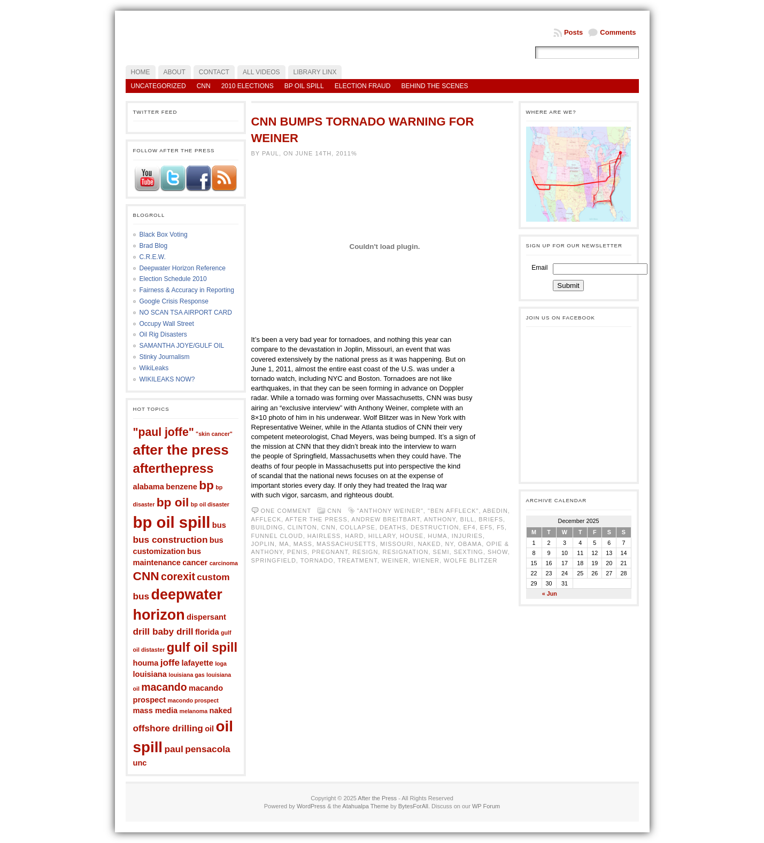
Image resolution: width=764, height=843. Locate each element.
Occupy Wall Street (167, 323)
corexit (178, 576)
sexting (468, 552)
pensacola (207, 749)
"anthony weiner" (390, 511)
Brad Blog (154, 245)
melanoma (194, 711)
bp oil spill (172, 522)
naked (221, 710)
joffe (170, 662)
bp (206, 485)
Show (498, 552)
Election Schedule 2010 (173, 279)
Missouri (396, 544)
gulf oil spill (202, 647)
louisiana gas (186, 675)
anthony (440, 519)
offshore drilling (168, 728)
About (175, 72)
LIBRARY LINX (315, 72)
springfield (273, 560)
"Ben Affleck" (453, 511)
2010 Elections (247, 86)
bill (467, 519)
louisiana (150, 674)
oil (209, 728)
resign (365, 552)
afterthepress (173, 468)
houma (146, 663)
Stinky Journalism (165, 357)
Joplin (263, 544)
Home (140, 72)
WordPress (311, 806)
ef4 (470, 527)
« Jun (549, 593)
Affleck (266, 519)
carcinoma (224, 563)
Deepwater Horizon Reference (183, 268)
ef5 (486, 527)
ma (284, 544)
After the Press (377, 798)
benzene (181, 486)
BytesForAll (413, 806)
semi (441, 552)
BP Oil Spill (304, 86)
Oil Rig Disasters (163, 334)
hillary (382, 536)
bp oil (173, 502)
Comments (618, 32)
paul (173, 749)
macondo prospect (193, 700)
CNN (204, 86)
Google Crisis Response (174, 301)
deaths (393, 527)
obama (470, 544)
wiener (426, 560)
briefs (491, 519)
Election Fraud (363, 86)
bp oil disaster (210, 504)
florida (207, 632)
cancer (194, 562)
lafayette (197, 663)
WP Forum (486, 806)
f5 (501, 527)
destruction (435, 527)
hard (354, 536)
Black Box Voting (164, 234)
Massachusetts (346, 544)
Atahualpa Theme (365, 806)
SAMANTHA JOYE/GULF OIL (182, 345)
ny (449, 544)
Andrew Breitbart (385, 519)
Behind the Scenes (434, 86)
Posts (573, 32)
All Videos (261, 72)
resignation (405, 552)
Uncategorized (158, 86)
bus (219, 525)
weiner (395, 560)
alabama (148, 486)
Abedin (495, 511)
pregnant (330, 552)
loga (221, 663)
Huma (437, 536)
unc (140, 763)
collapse (357, 527)
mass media (155, 710)
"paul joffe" (163, 432)
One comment (286, 511)
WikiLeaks (154, 368)
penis (297, 552)
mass (303, 544)
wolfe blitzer (470, 560)
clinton (302, 527)
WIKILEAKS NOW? (167, 379)
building (267, 527)
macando (164, 687)
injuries (467, 536)
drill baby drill (163, 631)
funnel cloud (277, 536)
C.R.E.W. (153, 257)
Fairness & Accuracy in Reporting (187, 290)
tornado (317, 560)
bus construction (170, 539)
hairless (324, 536)
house (411, 536)
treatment (357, 560)
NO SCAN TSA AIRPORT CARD (186, 312)
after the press (181, 450)
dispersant (206, 617)
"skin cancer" (214, 434)
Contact (214, 72)
